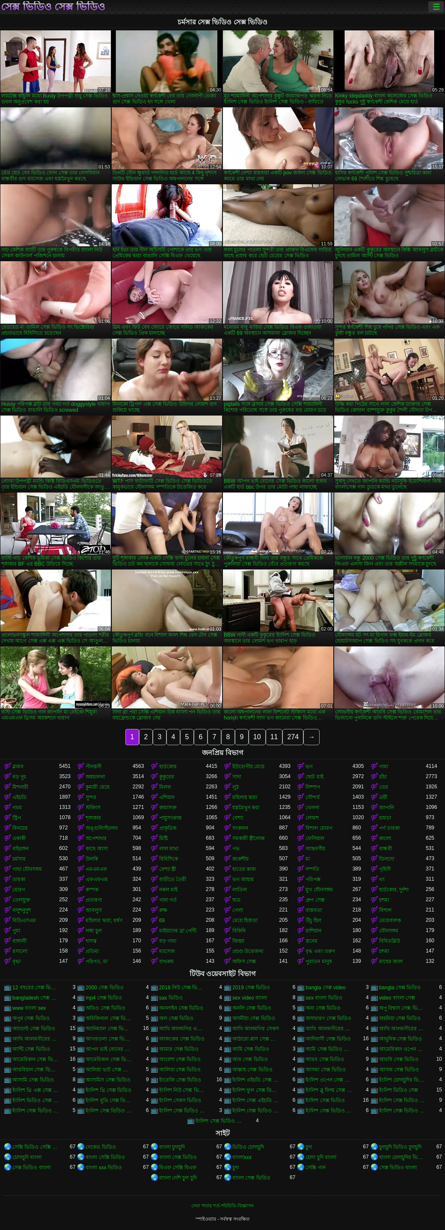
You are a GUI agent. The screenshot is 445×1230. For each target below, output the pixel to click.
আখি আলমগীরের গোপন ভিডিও (329, 1029)
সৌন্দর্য (313, 797)
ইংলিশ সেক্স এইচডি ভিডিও (255, 1100)
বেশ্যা (237, 818)
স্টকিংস (93, 808)
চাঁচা (383, 777)
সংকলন (240, 828)
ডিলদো (386, 859)
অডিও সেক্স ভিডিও (105, 1008)
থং (382, 879)
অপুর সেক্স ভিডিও (31, 1018)
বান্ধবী (385, 849)
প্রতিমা (92, 951)
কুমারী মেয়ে (97, 787)
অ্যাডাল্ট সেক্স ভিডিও (33, 1029)
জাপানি (386, 808)
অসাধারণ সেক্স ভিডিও (328, 1018)
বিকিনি (239, 931)
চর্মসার (19, 859)
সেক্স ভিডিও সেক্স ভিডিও (53, 6)
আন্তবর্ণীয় (315, 849)
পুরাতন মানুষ (319, 962)
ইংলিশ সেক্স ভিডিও (325, 1100)
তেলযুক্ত (21, 900)
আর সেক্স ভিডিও (250, 1059)
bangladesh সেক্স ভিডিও (35, 998)
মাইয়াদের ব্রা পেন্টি (178, 931)
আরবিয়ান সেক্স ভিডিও (35, 1070)
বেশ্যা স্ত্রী (167, 869)
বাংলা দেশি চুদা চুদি (178, 1178)
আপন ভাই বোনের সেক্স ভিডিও (109, 1049)
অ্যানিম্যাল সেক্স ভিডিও (109, 1029)
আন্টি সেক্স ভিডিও (31, 1049)
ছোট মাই (314, 777)
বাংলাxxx (242, 1157)
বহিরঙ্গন (20, 849)
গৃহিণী (385, 869)
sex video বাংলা (249, 998)
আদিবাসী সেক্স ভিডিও (328, 1039)
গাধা (383, 767)
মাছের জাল (391, 962)
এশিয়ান (167, 797)
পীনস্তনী (93, 767)
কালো (385, 838)
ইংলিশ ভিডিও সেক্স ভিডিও (35, 1100)
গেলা (237, 910)
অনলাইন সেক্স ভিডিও (181, 1008)
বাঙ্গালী (19, 941)
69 (162, 920)
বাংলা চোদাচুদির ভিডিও (402, 1157)
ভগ (309, 767)
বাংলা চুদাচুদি (172, 1147)
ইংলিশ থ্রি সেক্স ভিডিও (108, 1090)
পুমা (16, 931)
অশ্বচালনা (95, 777)
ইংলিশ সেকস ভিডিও (180, 1100)
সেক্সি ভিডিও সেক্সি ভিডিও (35, 1147)
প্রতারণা (94, 900)
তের (383, 787)
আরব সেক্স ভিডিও (325, 1059)
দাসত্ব (91, 941)
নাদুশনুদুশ (21, 910)
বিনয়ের (20, 828)
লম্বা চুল (93, 931)
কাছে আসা (96, 849)
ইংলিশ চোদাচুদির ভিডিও (402, 1080)
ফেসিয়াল (315, 838)
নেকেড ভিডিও (101, 1147)
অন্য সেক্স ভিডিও (323, 1008)
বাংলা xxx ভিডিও (104, 1168)
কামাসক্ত (168, 808)
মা (308, 859)
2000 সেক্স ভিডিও (104, 988)
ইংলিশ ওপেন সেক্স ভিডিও (329, 1080)
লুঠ (235, 787)
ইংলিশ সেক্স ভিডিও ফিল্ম (219, 1121)
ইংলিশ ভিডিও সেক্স (398, 1090)
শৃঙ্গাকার (93, 818)
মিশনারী (20, 787)
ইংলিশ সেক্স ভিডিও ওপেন (109, 1111)
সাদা (236, 777)
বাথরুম (166, 962)
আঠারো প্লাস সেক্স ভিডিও (255, 1039)
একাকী (19, 838)
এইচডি (19, 797)
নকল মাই (168, 890)
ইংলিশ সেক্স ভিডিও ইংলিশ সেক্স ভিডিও (402, 1100)
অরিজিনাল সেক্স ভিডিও (109, 1018)
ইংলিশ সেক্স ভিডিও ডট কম (255, 1111)
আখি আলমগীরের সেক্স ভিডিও (35, 1039)
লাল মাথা (168, 849)
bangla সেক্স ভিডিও (400, 988)
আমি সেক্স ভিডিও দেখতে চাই (329, 1049)
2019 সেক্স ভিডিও (251, 988)
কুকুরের (166, 777)
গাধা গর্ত (168, 900)
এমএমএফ (96, 869)
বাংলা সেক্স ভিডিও (178, 1157)
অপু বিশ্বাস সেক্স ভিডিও (402, 1008)
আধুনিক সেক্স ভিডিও (400, 1039)
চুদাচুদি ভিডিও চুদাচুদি (400, 1147)
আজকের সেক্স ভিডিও (182, 1039)
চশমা (384, 900)
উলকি (92, 859)
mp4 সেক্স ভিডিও (104, 998)
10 (257, 736)
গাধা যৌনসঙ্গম (27, 869)
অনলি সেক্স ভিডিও (251, 1008)
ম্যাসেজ (167, 951)
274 (293, 736)
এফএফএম (97, 879)
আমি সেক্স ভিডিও (250, 1049)
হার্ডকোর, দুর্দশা (394, 890)
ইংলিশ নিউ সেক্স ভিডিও (182, 1090)
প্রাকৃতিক (167, 828)
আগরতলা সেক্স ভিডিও (109, 1039)
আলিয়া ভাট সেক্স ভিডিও (109, 1070)
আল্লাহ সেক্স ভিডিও (252, 1070)
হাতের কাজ (244, 869)
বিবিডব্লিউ (389, 941)
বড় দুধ (19, 777)
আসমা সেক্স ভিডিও (326, 1070)
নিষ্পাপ (313, 787)
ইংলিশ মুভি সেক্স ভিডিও (109, 1100)
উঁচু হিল (313, 920)
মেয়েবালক (390, 920)
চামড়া (385, 818)
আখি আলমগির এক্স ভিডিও (182, 1029)
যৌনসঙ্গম (388, 931)
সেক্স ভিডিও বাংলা (31, 1168)
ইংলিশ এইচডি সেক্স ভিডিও (255, 1080)
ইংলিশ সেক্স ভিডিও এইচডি (35, 1111)
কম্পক (92, 890)
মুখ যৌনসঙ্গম (319, 890)
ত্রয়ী (383, 797)
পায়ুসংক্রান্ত (170, 818)
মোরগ (18, 890)
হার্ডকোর (168, 767)
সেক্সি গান (315, 1168)
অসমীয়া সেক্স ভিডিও (253, 1018)
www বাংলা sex (29, 1008)
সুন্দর (91, 797)
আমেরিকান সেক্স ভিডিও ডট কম (109, 1059)
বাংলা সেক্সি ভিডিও (105, 1157)
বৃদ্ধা (16, 962)
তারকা (18, 879)
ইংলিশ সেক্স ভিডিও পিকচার (402, 1111)
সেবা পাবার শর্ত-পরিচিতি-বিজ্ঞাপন (222, 1205)
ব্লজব (18, 767)
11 (274, 736)
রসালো (19, 951)
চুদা (309, 1147)
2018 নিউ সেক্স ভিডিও (182, 988)
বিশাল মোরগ (319, 828)
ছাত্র (236, 900)
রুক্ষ (163, 910)
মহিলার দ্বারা (244, 797)
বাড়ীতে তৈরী (172, 879)
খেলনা (312, 808)
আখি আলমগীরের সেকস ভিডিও (402, 1029)
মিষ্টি (163, 838)
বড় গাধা (167, 941)
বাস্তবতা (314, 910)
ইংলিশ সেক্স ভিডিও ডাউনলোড (329, 1111)
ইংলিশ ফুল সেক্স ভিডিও (255, 1090)
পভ (236, 849)
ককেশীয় (240, 859)
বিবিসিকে (168, 859)
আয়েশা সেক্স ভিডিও (180, 1059)
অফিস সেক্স (244, 962)
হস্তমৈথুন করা (245, 808)
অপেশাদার (96, 838)
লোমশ (312, 818)
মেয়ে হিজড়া (245, 920)
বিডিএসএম (24, 920)
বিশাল (385, 910)
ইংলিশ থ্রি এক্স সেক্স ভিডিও (35, 1090)
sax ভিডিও (171, 998)
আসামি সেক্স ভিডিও (33, 1080)
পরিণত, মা (96, 962)
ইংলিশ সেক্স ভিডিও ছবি (182, 1111)
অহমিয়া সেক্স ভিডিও (400, 1018)
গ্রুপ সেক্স (315, 900)
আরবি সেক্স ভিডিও (399, 1059)
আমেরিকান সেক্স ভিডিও (35, 1059)
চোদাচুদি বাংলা (27, 1157)
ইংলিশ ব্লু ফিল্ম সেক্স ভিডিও (329, 1090)
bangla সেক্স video (325, 988)
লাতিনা (239, 890)
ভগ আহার (243, 879)
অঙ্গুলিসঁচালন (102, 828)
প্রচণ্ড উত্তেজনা (247, 951)
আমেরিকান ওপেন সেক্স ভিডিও (402, 1049)
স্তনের (311, 941)
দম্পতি (312, 869)
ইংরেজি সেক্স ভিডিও (180, 1080)
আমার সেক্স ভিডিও (179, 1049)
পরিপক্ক (313, 879)
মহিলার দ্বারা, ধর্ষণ (104, 920)
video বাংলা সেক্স (397, 998)
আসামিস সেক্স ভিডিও (108, 1080)
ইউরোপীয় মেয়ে (248, 767)
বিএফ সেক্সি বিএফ (178, 1168)
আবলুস (94, 910)
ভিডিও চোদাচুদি (248, 1147)
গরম (17, 808)
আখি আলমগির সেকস (255, 1029)
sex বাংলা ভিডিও (324, 998)
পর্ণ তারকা (389, 828)
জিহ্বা (238, 941)
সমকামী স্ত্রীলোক (248, 838)
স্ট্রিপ (16, 818)
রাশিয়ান (313, 931)
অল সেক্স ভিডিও (176, 1018)
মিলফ (165, 787)
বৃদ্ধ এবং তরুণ (320, 951)
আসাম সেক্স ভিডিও (399, 1070)
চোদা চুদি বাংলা (321, 1157)
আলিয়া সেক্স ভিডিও (180, 1070)
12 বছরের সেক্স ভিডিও (35, 988)
